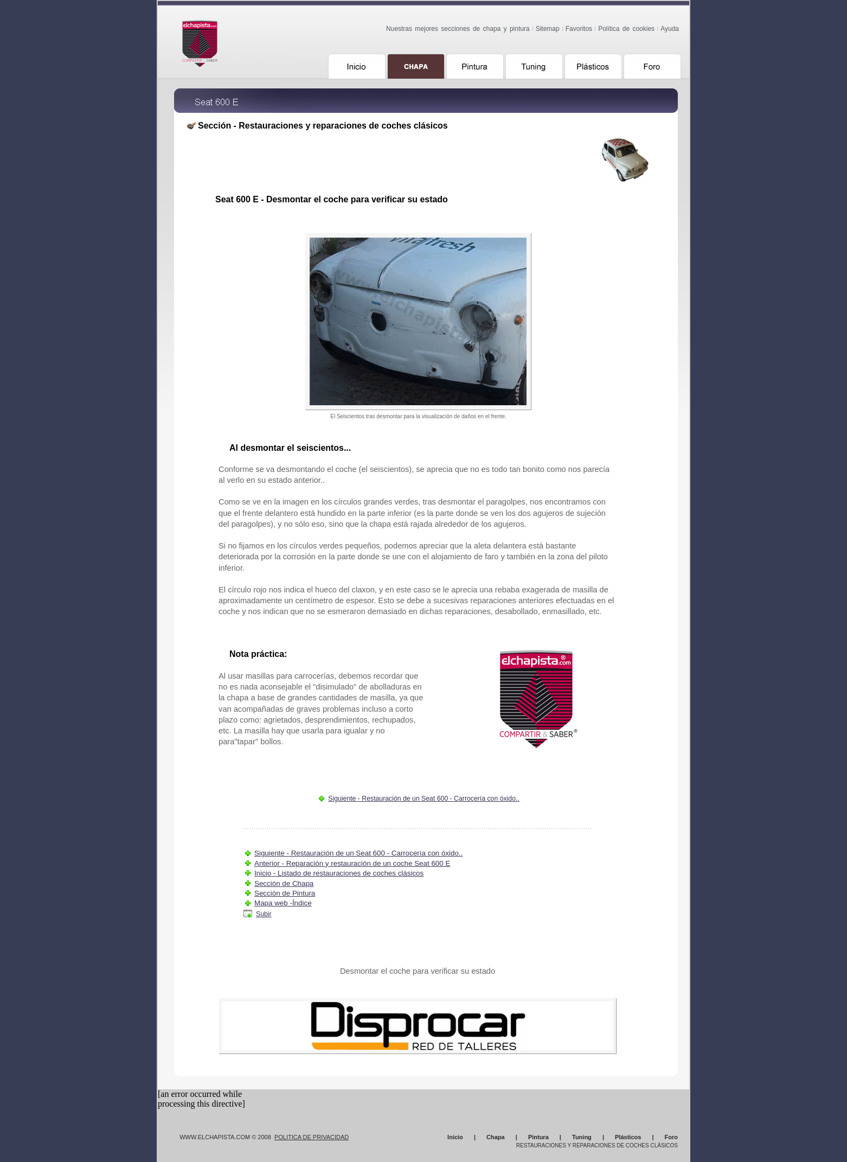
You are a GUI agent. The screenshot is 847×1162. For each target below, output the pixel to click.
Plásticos (628, 1137)
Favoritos (579, 29)
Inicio (455, 1137)
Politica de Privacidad (311, 1137)
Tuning (582, 1137)
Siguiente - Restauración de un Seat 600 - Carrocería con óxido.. (423, 798)
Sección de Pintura (284, 893)
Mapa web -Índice (283, 903)
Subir (264, 914)
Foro (671, 1137)
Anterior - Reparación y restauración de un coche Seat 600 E (352, 863)
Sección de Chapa (283, 883)
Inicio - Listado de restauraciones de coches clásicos (339, 873)
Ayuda (669, 29)
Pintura (538, 1137)
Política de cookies (626, 29)
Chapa (495, 1137)
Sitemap (548, 29)
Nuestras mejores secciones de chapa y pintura (457, 29)
